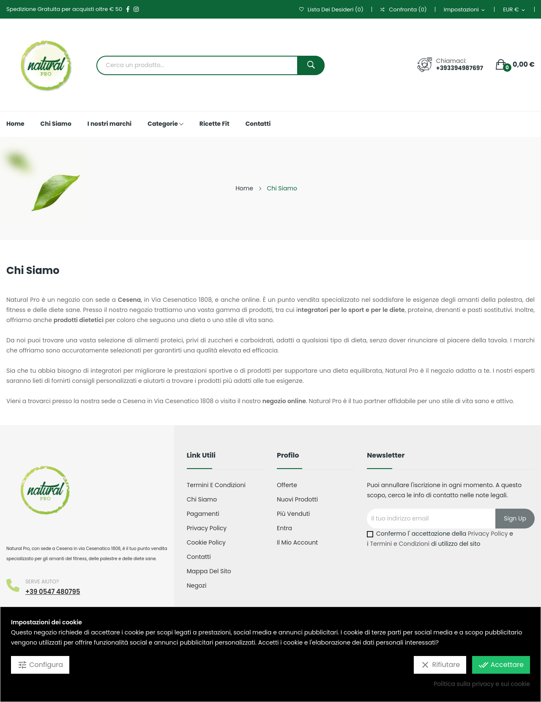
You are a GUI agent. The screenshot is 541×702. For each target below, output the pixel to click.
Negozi (197, 585)
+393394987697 (459, 68)
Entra (284, 528)
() (331, 9)
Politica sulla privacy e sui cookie (482, 684)
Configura (40, 665)
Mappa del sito (209, 571)
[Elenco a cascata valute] (514, 10)
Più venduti (293, 514)
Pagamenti (203, 514)
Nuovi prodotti (297, 499)
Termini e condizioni (216, 485)
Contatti (199, 557)
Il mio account (297, 542)
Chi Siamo (202, 499)
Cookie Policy (206, 542)
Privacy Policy (207, 528)
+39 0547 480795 (52, 591)
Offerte (287, 485)
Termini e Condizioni (400, 543)
